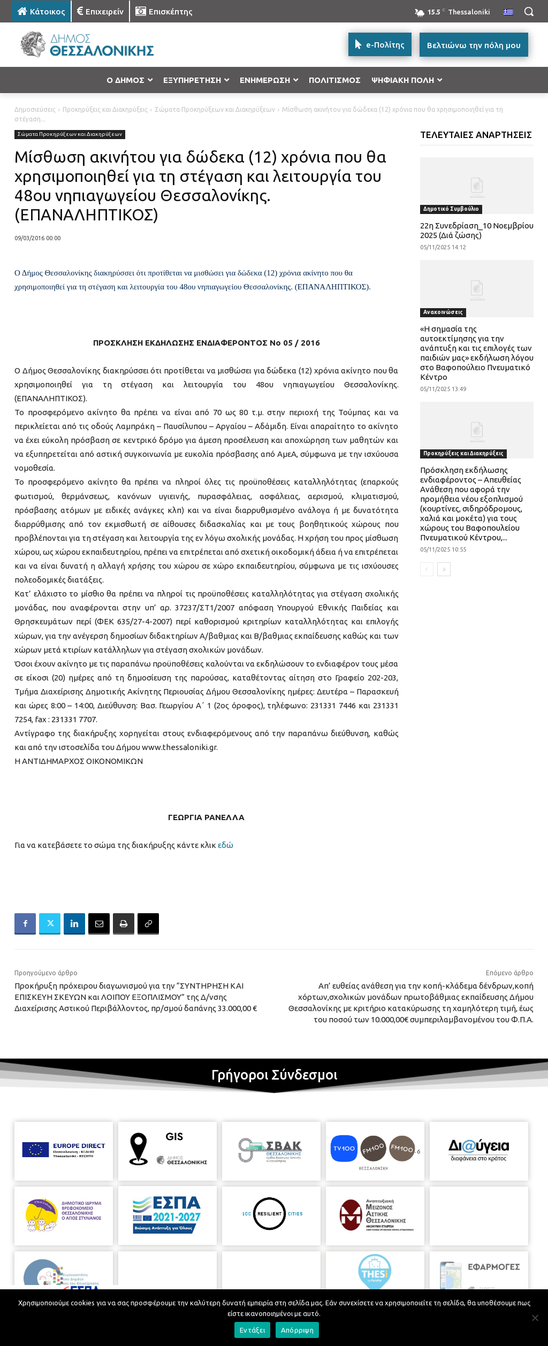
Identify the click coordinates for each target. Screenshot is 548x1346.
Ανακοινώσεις (443, 312)
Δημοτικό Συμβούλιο (451, 209)
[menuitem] (508, 13)
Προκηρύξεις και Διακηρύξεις (105, 109)
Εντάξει (252, 1330)
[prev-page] (426, 569)
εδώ (225, 845)
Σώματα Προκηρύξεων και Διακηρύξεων (215, 109)
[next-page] (444, 569)
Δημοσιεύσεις (35, 109)
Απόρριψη (297, 1330)
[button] (528, 11)
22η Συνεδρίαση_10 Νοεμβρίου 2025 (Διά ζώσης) (477, 230)
